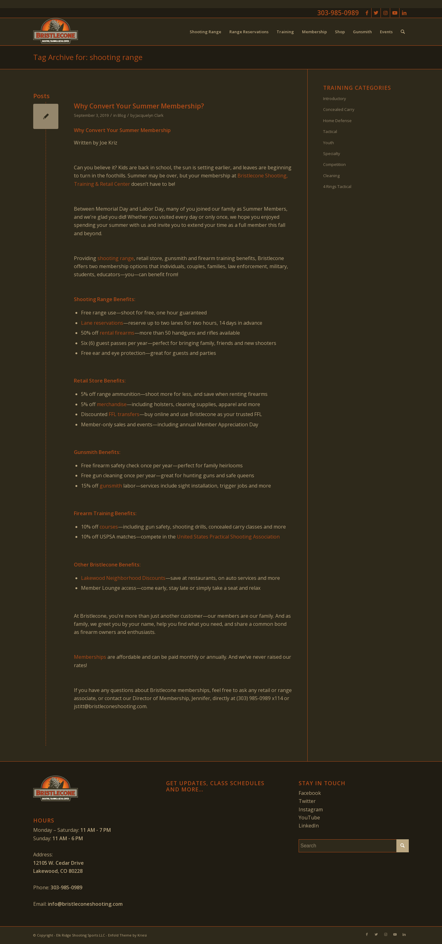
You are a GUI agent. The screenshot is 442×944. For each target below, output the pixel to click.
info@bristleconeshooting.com (85, 903)
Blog (122, 115)
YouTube (309, 817)
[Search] (403, 31)
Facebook (310, 793)
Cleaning (331, 175)
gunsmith (111, 485)
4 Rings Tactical (337, 186)
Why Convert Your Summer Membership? (139, 106)
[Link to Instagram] (385, 12)
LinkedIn (309, 825)
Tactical (330, 131)
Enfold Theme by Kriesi (127, 935)
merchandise (112, 404)
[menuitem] (205, 31)
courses (109, 526)
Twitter (307, 801)
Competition (334, 164)
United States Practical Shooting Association (228, 536)
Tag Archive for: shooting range (87, 57)
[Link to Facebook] (366, 12)
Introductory (334, 98)
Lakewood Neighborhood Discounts (123, 578)
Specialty (331, 153)
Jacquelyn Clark (150, 115)
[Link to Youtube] (394, 12)
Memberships (90, 656)
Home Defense (337, 120)
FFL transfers (124, 414)
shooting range (115, 258)
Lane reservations (102, 322)
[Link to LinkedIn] (404, 12)
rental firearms (117, 332)
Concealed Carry (338, 109)
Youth (328, 142)
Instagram (311, 809)
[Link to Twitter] (376, 12)
